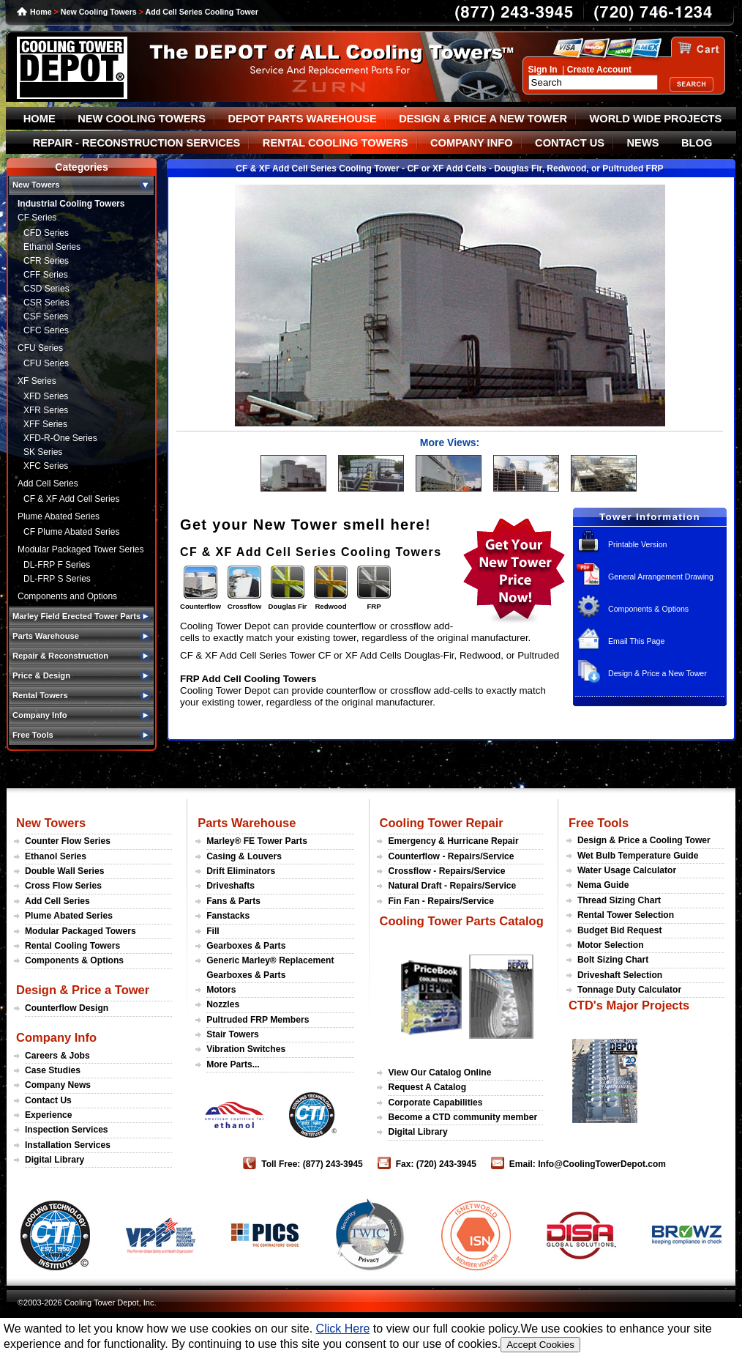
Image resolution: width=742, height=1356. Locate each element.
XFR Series (45, 410)
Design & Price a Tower (82, 989)
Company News (58, 1085)
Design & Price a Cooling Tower (644, 840)
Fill (212, 931)
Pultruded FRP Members (257, 1020)
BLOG (696, 143)
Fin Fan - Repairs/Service (441, 901)
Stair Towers (232, 1034)
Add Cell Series (48, 483)
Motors (221, 990)
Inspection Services (66, 1130)
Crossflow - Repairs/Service (446, 871)
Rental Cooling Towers (72, 946)
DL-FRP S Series (57, 579)
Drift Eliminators (240, 871)
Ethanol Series (51, 247)
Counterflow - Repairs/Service (451, 856)
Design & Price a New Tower (657, 673)
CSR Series (46, 302)
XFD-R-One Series (60, 438)
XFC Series (45, 466)
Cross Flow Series (63, 886)
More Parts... (233, 1064)
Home (41, 11)
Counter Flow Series (67, 841)
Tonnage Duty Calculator (629, 990)
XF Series (37, 381)
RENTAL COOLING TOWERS (335, 143)
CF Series (37, 217)
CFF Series (45, 275)
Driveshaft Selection (619, 975)
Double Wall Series (64, 871)
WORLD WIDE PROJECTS (656, 119)
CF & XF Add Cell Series (71, 499)
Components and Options (67, 596)
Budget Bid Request (619, 930)
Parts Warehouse (247, 822)
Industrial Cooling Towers (71, 204)
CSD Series (46, 289)
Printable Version (637, 544)
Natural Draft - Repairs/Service (452, 886)
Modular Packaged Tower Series (81, 549)
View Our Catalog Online (439, 1072)
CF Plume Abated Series (71, 532)
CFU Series (40, 348)
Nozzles (222, 1004)
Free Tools (599, 822)
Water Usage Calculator (626, 870)
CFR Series (46, 261)
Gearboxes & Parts (245, 946)
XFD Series (45, 396)
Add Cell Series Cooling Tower (202, 11)
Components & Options (648, 608)
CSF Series (45, 316)
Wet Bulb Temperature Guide (638, 856)
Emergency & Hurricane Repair (453, 841)
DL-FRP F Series (56, 565)
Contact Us (48, 1100)
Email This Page (636, 641)
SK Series (42, 452)
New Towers (51, 822)
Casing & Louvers (244, 856)
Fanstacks (228, 916)
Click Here (343, 1328)
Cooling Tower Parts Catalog (461, 920)
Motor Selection (610, 945)
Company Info (56, 1037)
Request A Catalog (427, 1087)
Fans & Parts (233, 901)
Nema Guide (603, 885)
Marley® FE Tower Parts (256, 841)
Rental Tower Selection (625, 915)
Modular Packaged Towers (80, 931)
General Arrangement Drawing (660, 576)
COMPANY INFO (471, 143)
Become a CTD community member (462, 1117)
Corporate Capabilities (435, 1102)
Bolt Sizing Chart (612, 960)
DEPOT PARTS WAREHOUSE (302, 119)
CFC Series (46, 330)
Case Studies (52, 1070)
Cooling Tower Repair (441, 822)
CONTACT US (569, 143)
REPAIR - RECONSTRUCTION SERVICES (137, 143)
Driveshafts (230, 886)
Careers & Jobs (57, 1056)
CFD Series (46, 233)
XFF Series (45, 424)
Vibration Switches (245, 1049)
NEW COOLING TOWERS (142, 119)
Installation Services (67, 1145)
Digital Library (54, 1160)
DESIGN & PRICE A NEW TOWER (483, 119)
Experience (48, 1115)
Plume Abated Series (59, 516)
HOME (39, 119)
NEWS (643, 143)
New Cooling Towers (99, 11)
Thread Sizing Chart (619, 900)
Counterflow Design (66, 1008)
